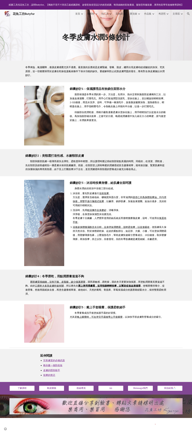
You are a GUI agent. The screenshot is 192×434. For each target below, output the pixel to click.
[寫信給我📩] (170, 388)
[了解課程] (22, 388)
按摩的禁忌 (49, 375)
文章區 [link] (176, 13)
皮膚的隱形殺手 (51, 370)
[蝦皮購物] (51, 388)
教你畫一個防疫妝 (52, 365)
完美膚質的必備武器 (54, 360)
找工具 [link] (105, 13)
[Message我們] (140, 388)
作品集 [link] (147, 13)
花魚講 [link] (119, 13)
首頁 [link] (77, 13)
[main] (96, 35)
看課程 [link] (90, 13)
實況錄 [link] (133, 13)
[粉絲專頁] (81, 388)
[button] (188, 13)
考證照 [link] (162, 13)
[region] (96, 5)
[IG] (110, 388)
